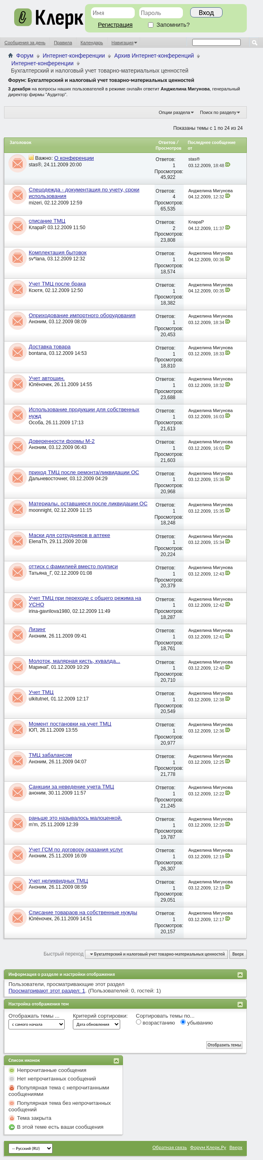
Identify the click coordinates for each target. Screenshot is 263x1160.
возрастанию (155, 1022)
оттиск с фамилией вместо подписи (73, 566)
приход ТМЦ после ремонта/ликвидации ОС (84, 472)
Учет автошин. (47, 378)
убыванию (196, 1022)
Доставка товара (49, 347)
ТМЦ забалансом (50, 755)
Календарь (92, 42)
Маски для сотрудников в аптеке (69, 535)
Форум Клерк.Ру (208, 1147)
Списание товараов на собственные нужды (83, 912)
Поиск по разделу (218, 112)
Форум (25, 55)
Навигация (123, 42)
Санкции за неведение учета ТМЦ (71, 787)
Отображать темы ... (33, 1016)
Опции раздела (174, 112)
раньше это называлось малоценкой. (75, 818)
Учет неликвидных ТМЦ (58, 881)
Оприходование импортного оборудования (82, 315)
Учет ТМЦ (41, 692)
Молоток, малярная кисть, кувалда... (74, 661)
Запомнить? (169, 24)
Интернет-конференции (74, 55)
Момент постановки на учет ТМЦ (70, 724)
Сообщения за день (24, 42)
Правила (63, 42)
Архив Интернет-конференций (154, 55)
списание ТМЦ (47, 221)
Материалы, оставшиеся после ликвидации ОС (88, 504)
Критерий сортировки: (100, 1016)
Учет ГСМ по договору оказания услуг (76, 849)
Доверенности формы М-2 (62, 441)
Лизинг (37, 629)
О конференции (74, 158)
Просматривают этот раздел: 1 (46, 991)
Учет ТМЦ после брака (57, 284)
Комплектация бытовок (58, 252)
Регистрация (115, 24)
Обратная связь (170, 1147)
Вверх (238, 954)
